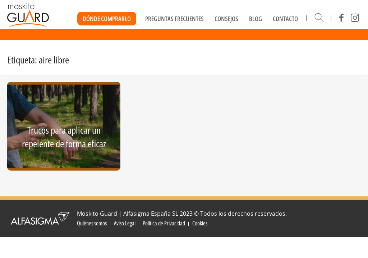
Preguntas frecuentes (174, 18)
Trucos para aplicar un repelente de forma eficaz (64, 136)
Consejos (226, 18)
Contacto (285, 18)
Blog (255, 18)
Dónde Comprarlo (107, 18)
